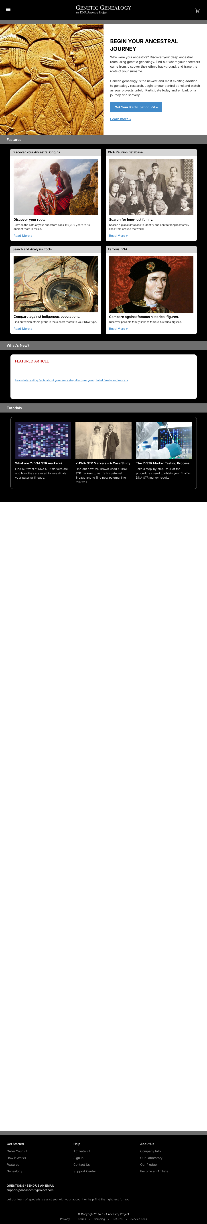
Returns (118, 1219)
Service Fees (140, 1219)
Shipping (99, 1219)
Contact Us (81, 1165)
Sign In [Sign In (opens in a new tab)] (78, 1158)
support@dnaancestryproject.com (30, 1190)
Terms (81, 1219)
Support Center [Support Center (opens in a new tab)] (84, 1171)
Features (13, 1165)
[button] (8, 9)
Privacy (64, 1219)
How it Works (16, 1158)
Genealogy (14, 1171)
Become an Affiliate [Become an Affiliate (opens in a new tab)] (154, 1171)
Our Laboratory (151, 1158)
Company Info (150, 1151)
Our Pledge (148, 1165)
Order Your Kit (17, 1151)
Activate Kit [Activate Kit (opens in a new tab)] (81, 1151)
